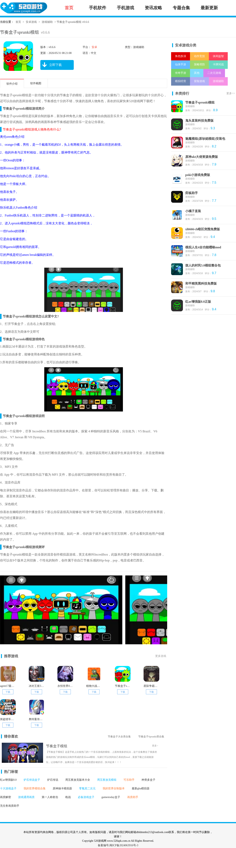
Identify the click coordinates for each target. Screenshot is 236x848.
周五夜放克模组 (106, 779)
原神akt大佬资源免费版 (201, 156)
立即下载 (51, 65)
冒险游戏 (199, 81)
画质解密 (5, 797)
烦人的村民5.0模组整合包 (203, 265)
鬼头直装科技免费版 (199, 120)
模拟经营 (180, 81)
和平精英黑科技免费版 (201, 283)
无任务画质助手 (9, 805)
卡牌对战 (218, 64)
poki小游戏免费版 (197, 175)
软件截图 (35, 83)
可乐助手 (129, 779)
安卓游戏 (31, 21)
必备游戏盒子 (86, 797)
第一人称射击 (50, 797)
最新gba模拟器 (140, 788)
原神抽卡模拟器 (62, 788)
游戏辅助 (47, 21)
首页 (18, 21)
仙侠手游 (180, 64)
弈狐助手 (191, 193)
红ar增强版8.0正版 (198, 301)
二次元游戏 (214, 72)
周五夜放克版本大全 (77, 779)
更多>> (230, 93)
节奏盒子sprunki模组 (200, 102)
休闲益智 (218, 56)
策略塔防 (199, 64)
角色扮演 (180, 56)
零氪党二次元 (87, 788)
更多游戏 (160, 656)
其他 (196, 72)
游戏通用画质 (26, 797)
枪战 (68, 797)
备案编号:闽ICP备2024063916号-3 (118, 845)
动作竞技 (199, 56)
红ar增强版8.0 (8, 779)
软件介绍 (12, 83)
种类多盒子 (148, 779)
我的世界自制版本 (114, 788)
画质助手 (132, 797)
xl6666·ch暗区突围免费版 (202, 229)
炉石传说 (52, 779)
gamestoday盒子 (110, 797)
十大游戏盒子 (8, 788)
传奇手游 (180, 72)
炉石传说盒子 (32, 779)
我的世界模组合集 (35, 788)
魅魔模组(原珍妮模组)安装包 (205, 138)
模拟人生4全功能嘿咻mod (203, 247)
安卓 (94, 47)
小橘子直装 (193, 211)
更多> (155, 745)
